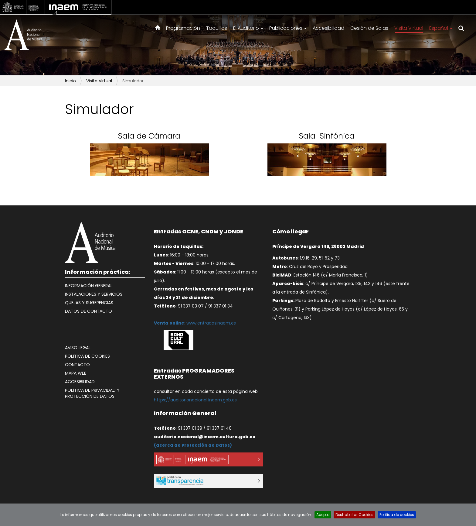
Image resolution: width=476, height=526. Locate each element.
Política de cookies (87, 356)
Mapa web (76, 373)
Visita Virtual (408, 28)
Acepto (322, 514)
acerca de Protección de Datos (193, 445)
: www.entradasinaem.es (195, 323)
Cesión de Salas (369, 28)
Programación (183, 28)
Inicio (70, 81)
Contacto (77, 365)
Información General (88, 286)
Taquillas (216, 28)
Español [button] (440, 28)
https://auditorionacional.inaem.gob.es (195, 400)
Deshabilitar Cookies (354, 514)
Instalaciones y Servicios (93, 294)
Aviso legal (77, 348)
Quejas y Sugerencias (89, 303)
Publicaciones (288, 28)
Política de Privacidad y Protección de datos (92, 393)
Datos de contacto (88, 311)
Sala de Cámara (149, 136)
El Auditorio (248, 28)
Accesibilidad (328, 28)
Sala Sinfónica (327, 136)
